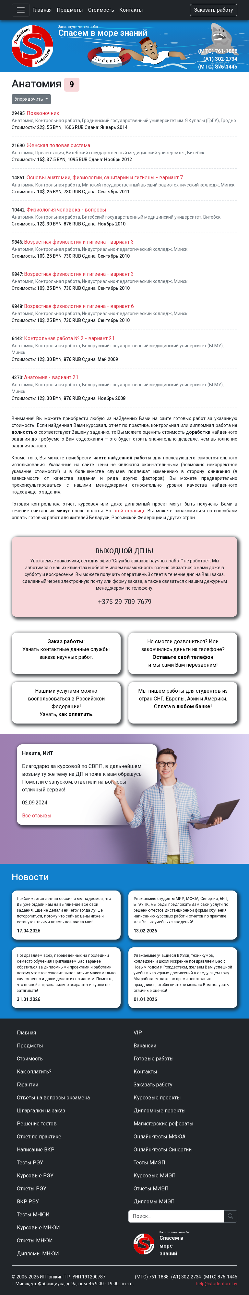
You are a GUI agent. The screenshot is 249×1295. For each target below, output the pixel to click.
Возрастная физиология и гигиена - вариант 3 (79, 242)
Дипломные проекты (160, 1111)
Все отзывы (37, 816)
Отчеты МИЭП (151, 1189)
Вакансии (145, 1046)
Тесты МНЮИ (33, 1215)
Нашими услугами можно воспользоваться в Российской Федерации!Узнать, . (66, 702)
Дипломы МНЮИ (38, 1253)
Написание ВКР (35, 1150)
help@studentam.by (216, 1283)
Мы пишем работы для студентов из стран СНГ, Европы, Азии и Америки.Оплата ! (183, 699)
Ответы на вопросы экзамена (53, 1098)
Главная (42, 10)
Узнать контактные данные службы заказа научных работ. (66, 649)
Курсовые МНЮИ (38, 1227)
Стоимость (101, 10)
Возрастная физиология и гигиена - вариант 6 (79, 306)
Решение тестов (37, 1124)
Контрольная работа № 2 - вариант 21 (69, 338)
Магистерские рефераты (164, 1124)
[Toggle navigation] (21, 10)
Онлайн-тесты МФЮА (159, 1137)
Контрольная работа (57, 120)
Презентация (49, 152)
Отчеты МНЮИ (35, 1240)
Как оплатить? (34, 1072)
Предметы (70, 10)
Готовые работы (154, 1059)
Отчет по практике (39, 1137)
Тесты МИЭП (149, 1163)
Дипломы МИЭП (154, 1202)
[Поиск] (176, 1216)
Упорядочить (29, 99)
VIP (138, 1033)
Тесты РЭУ (30, 1163)
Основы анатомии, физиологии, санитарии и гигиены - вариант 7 (105, 177)
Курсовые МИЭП (155, 1176)
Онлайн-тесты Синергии (163, 1150)
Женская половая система (58, 145)
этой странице (129, 510)
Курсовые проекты (157, 1098)
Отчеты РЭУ (31, 1189)
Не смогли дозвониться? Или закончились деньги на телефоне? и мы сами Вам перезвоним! (183, 653)
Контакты (131, 10)
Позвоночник (43, 113)
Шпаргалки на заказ (41, 1111)
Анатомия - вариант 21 (51, 377)
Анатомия (22, 120)
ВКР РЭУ (28, 1202)
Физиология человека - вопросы (66, 210)
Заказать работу (213, 10)
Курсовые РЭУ (35, 1176)
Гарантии (27, 1085)
